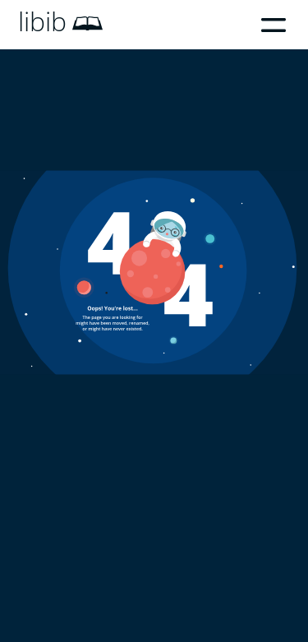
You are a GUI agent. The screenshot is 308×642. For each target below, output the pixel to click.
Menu (273, 24)
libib (42, 21)
